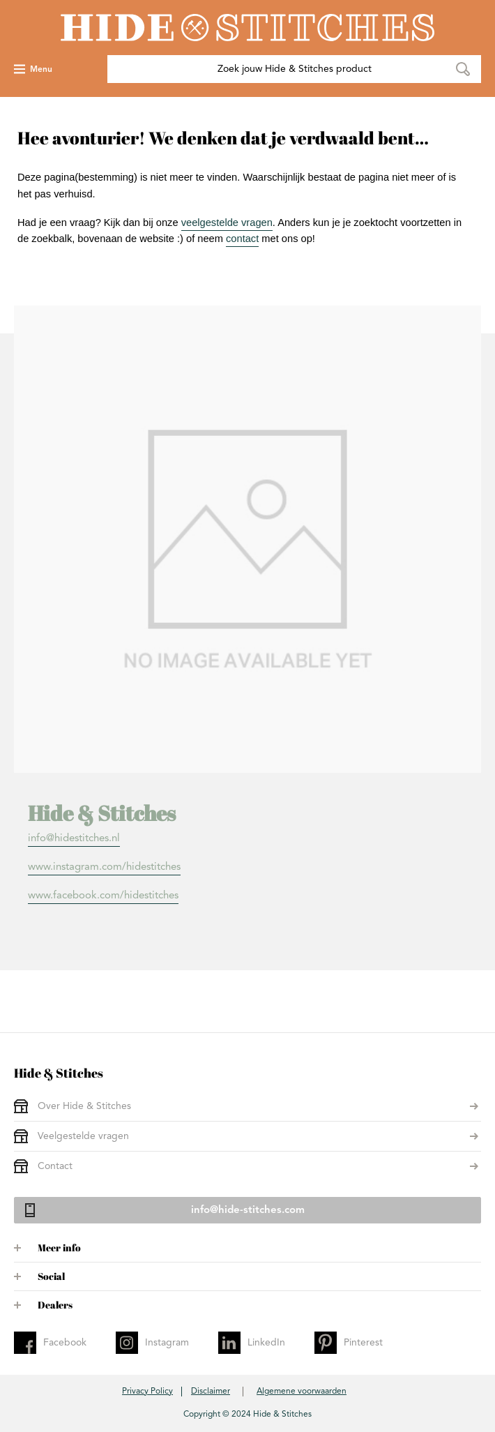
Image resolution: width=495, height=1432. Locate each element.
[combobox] (294, 69)
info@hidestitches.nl (74, 839)
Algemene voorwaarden (301, 1391)
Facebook (64, 1343)
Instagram (167, 1343)
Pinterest (363, 1343)
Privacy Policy (147, 1391)
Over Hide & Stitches (84, 1106)
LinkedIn (266, 1343)
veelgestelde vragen (227, 222)
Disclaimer (210, 1391)
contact (242, 238)
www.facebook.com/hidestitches (103, 896)
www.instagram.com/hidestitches (104, 867)
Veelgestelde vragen (83, 1136)
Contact (55, 1166)
